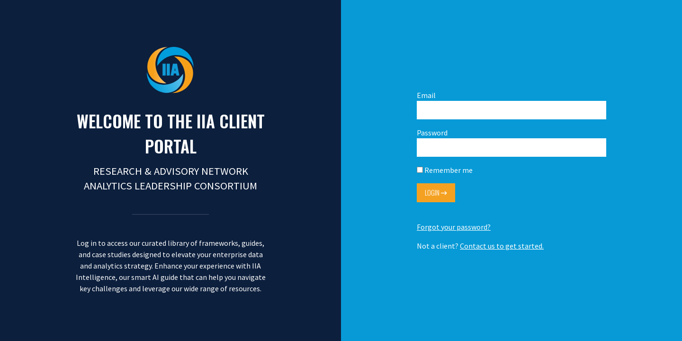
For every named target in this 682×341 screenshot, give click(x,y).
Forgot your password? (454, 227)
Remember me (445, 170)
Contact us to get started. (502, 246)
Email (511, 104)
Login (436, 192)
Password (511, 142)
